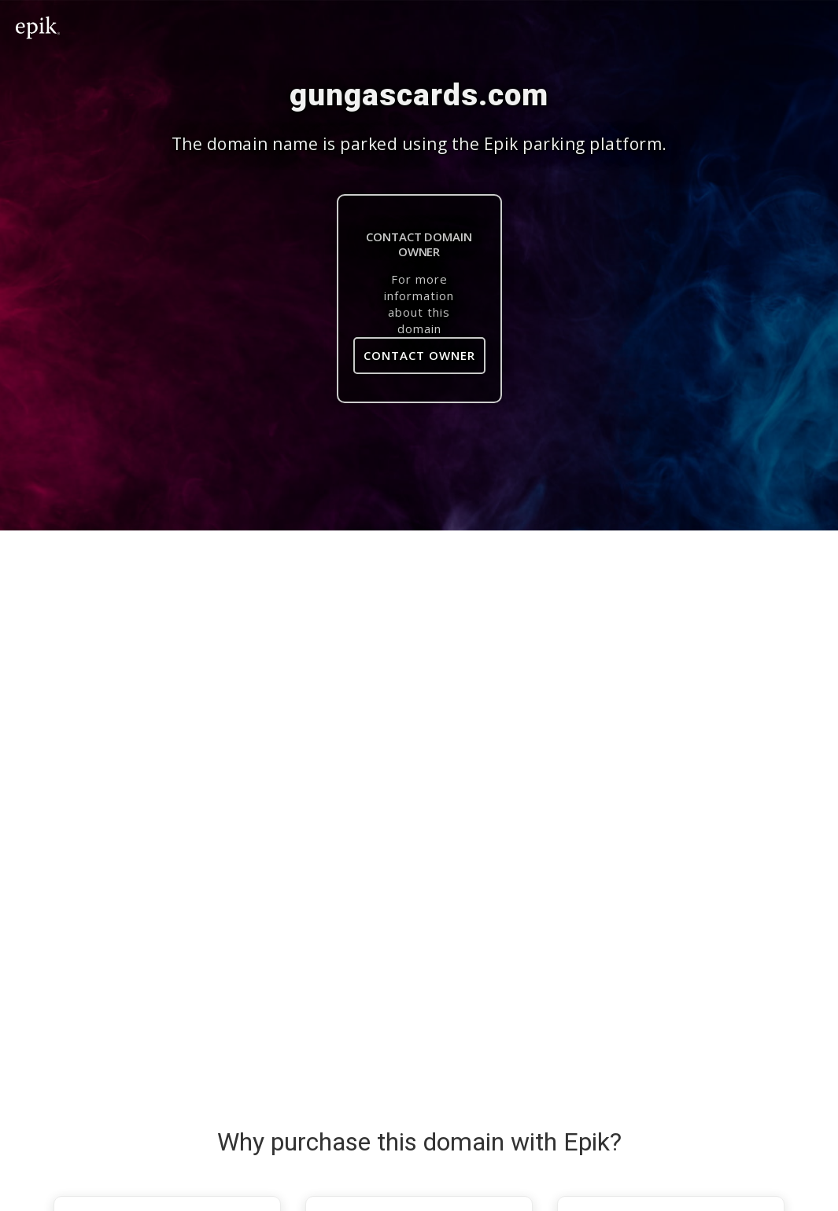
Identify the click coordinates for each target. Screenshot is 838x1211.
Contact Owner (419, 355)
